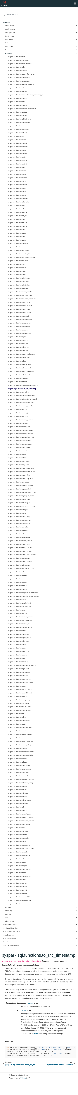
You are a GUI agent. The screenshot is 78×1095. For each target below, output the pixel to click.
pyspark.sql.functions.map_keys (19, 544)
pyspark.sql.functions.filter (17, 458)
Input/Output (9, 36)
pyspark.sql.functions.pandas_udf (19, 869)
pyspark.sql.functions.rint (17, 236)
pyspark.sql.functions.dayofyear (19, 326)
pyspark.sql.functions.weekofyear (19, 333)
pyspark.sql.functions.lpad (17, 807)
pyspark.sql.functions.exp (17, 195)
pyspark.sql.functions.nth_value (19, 720)
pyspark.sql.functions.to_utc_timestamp (22, 389)
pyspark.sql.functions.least (17, 133)
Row (6, 50)
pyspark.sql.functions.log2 (17, 229)
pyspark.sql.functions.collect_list (19, 603)
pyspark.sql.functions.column (18, 60)
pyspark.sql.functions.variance (18, 703)
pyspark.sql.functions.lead (17, 717)
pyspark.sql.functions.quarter (18, 340)
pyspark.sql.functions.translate (18, 859)
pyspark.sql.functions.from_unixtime (20, 368)
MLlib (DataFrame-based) (11, 931)
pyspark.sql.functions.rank (17, 731)
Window (8, 907)
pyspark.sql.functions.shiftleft (18, 250)
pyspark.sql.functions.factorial (18, 202)
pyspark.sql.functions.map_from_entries (22, 554)
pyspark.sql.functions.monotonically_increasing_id (25, 95)
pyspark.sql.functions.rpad (17, 828)
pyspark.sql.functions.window (18, 392)
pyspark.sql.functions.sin (16, 264)
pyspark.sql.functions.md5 (17, 879)
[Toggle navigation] (75, 3)
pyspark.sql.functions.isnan (17, 88)
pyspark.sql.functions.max (17, 648)
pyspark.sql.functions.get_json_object (21, 496)
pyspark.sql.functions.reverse (18, 530)
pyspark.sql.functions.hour (17, 361)
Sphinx (23, 1078)
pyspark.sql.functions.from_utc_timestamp (23, 385)
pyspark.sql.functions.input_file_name (21, 84)
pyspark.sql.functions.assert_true (19, 900)
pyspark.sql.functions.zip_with (18, 465)
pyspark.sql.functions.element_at (19, 423)
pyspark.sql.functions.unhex (18, 212)
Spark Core (6, 942)
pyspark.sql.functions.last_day (18, 347)
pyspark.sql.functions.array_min (19, 523)
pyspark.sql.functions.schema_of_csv (21, 568)
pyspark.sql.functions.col (16, 57)
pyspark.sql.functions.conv (17, 178)
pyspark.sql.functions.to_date (18, 378)
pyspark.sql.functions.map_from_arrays (22, 74)
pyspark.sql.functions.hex (17, 209)
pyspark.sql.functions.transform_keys (21, 468)
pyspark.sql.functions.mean (17, 655)
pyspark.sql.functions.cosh (17, 185)
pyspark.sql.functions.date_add (19, 302)
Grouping (8, 911)
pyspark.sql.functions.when (17, 115)
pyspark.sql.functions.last (17, 644)
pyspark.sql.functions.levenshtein (19, 800)
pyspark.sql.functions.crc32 (17, 890)
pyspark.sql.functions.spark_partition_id (22, 109)
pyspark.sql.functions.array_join (19, 413)
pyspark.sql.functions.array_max (19, 520)
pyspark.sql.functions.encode (18, 776)
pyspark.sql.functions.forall (17, 454)
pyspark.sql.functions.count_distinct (20, 617)
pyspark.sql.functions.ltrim (17, 810)
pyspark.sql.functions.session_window (21, 395)
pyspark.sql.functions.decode (18, 772)
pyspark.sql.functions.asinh (17, 153)
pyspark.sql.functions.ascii (17, 759)
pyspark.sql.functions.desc (17, 748)
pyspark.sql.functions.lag (17, 714)
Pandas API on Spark (10, 924)
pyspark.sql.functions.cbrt (17, 171)
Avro (6, 918)
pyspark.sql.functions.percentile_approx (22, 665)
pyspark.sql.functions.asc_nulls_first (20, 741)
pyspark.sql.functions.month (18, 344)
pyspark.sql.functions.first (17, 631)
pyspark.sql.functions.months (18, 579)
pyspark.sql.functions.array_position (20, 420)
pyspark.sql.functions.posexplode (19, 489)
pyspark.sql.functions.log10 (17, 223)
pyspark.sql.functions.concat (18, 416)
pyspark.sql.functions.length (18, 793)
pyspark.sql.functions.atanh (17, 160)
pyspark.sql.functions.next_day (18, 357)
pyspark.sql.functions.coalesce (19, 81)
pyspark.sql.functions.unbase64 (19, 824)
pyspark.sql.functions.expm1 (18, 198)
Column (8, 43)
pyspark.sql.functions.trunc (17, 382)
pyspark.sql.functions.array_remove (20, 430)
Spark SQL (6, 22)
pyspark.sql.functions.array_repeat (20, 541)
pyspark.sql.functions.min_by (18, 662)
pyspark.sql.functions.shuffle (18, 527)
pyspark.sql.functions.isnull (17, 91)
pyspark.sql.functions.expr (17, 126)
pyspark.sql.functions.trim (17, 862)
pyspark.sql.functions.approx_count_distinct (23, 596)
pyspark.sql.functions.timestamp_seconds (23, 399)
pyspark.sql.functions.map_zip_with (20, 478)
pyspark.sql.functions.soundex (18, 838)
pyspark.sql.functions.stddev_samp (20, 682)
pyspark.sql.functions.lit (16, 67)
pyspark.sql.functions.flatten (18, 534)
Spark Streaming (8, 935)
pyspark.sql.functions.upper (17, 866)
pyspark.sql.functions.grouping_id (19, 638)
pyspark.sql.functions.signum (18, 261)
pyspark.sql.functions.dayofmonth (20, 319)
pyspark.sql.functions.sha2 (17, 886)
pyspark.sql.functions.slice (17, 409)
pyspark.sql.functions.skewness (19, 672)
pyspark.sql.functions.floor (17, 205)
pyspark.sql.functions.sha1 (17, 883)
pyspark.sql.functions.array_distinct (20, 434)
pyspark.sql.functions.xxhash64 (19, 897)
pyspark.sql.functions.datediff (18, 316)
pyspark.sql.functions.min (17, 658)
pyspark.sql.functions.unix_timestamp (21, 371)
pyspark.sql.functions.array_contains (21, 402)
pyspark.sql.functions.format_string (20, 783)
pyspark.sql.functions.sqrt (17, 136)
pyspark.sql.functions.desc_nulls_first (21, 752)
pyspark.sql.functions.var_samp (19, 700)
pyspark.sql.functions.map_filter (19, 475)
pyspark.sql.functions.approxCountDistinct (23, 593)
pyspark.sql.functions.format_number (21, 779)
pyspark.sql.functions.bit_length (19, 765)
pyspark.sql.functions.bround (18, 243)
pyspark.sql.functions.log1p (17, 226)
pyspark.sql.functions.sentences (19, 855)
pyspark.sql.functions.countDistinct (20, 620)
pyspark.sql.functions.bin (17, 167)
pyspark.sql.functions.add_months (20, 292)
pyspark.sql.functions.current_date (20, 295)
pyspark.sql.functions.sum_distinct (20, 689)
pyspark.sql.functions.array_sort (19, 427)
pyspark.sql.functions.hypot (17, 216)
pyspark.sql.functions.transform (19, 447)
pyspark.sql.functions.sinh (17, 268)
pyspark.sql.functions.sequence (19, 537)
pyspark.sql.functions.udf (17, 873)
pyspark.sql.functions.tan (17, 271)
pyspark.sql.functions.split (17, 841)
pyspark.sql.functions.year (17, 337)
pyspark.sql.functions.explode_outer (20, 485)
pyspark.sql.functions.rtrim (17, 835)
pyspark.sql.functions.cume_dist (19, 707)
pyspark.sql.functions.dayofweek (19, 323)
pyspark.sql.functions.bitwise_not (19, 119)
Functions (8, 53)
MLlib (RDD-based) (9, 938)
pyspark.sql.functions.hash (17, 893)
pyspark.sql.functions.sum (17, 686)
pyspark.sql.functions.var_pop (18, 696)
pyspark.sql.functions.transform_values (21, 472)
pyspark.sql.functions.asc (17, 738)
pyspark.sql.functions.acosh (18, 147)
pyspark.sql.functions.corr (17, 610)
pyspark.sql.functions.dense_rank (19, 710)
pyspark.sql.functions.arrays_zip (19, 558)
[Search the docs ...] (39, 15)
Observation (9, 921)
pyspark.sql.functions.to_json (18, 510)
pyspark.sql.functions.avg (17, 599)
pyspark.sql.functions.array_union (19, 440)
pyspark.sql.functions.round (17, 240)
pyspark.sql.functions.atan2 (17, 164)
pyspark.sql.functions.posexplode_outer (22, 492)
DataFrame (9, 39)
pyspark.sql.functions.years (17, 575)
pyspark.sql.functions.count (17, 613)
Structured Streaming (10, 928)
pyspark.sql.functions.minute (18, 350)
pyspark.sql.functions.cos (17, 181)
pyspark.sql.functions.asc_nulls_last (20, 745)
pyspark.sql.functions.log (17, 219)
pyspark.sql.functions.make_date (19, 364)
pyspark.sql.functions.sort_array (19, 516)
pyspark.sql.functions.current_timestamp (22, 299)
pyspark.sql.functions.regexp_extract (21, 817)
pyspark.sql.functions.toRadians (19, 285)
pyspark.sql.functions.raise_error (19, 904)
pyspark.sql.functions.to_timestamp (20, 375)
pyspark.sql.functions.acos (17, 143)
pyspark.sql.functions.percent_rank (20, 727)
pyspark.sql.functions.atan (17, 157)
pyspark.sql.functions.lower (17, 797)
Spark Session (10, 29)
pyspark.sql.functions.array (17, 70)
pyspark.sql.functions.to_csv (18, 572)
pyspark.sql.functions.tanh (17, 274)
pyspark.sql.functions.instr (17, 790)
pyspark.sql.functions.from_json (19, 503)
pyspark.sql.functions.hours (17, 586)
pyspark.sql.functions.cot (17, 188)
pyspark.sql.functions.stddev (18, 675)
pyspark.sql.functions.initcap (18, 786)
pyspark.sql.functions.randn (17, 105)
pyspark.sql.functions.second (18, 330)
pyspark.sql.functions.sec (17, 247)
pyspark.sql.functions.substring (19, 845)
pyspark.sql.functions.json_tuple (19, 499)
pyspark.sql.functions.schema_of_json (21, 506)
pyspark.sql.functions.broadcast (19, 77)
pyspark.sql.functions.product (18, 669)
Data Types (9, 46)
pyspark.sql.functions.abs (17, 140)
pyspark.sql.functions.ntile (17, 724)
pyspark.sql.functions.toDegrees (19, 278)
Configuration (10, 32)
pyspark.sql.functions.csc (17, 191)
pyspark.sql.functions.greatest (18, 129)
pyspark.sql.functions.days (17, 582)
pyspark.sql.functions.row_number (20, 734)
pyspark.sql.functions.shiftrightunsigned (22, 257)
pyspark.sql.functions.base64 (18, 762)
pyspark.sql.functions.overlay (18, 852)
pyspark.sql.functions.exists (18, 451)
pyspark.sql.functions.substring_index (21, 848)
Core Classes (9, 25)
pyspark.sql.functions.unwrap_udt (19, 876)
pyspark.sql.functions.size (17, 513)
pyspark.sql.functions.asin (17, 150)
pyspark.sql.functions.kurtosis (18, 641)
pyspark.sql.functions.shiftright (19, 254)
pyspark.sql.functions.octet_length (20, 814)
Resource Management (11, 945)
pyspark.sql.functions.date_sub (19, 309)
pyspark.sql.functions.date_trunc (19, 313)
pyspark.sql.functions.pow (17, 233)
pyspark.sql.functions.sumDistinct (20, 693)
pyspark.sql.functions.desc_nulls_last (21, 755)
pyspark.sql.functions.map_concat (20, 561)
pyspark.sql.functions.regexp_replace (21, 821)
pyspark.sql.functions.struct (17, 112)
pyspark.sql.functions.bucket (18, 589)
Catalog (8, 914)
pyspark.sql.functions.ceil (17, 174)
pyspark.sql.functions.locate (18, 803)
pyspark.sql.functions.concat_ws (19, 769)
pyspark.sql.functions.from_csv (19, 565)
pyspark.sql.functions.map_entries (20, 551)
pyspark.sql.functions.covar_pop (19, 624)
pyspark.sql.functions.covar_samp (20, 627)
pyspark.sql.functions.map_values (20, 548)
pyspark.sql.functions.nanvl (17, 98)
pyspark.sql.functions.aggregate (19, 461)
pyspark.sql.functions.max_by (18, 651)
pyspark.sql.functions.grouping (18, 634)
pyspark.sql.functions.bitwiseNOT (19, 122)
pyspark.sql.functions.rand (17, 102)
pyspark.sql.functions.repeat (18, 831)
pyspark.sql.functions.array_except (20, 444)
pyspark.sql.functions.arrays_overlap (20, 406)
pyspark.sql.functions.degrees (18, 281)
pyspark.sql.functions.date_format (20, 306)
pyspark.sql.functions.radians (18, 288)
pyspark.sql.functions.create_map (20, 64)
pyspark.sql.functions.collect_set (19, 606)
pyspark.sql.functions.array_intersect (21, 437)
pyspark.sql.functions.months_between (21, 354)
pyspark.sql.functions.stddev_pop (19, 679)
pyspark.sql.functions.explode (18, 482)
